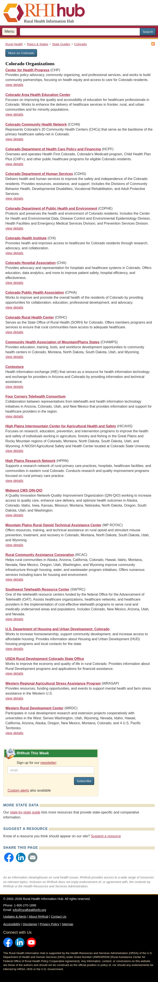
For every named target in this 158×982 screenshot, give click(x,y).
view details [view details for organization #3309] (14, 114)
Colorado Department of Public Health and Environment (51, 208)
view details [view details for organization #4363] (14, 515)
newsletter (48, 763)
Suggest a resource (106, 836)
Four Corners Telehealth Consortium (35, 396)
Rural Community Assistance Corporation (39, 555)
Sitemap (67, 924)
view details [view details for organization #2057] (14, 228)
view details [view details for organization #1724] (14, 673)
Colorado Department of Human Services (39, 174)
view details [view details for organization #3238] (14, 619)
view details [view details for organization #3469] (14, 416)
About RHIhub (38, 916)
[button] (9, 857)
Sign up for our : (37, 763)
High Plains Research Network (30, 461)
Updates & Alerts (14, 916)
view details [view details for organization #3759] (14, 357)
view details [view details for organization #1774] (14, 649)
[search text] (80, 32)
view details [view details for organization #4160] (14, 481)
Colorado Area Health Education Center (37, 95)
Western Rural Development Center (34, 708)
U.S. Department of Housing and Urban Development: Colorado (57, 629)
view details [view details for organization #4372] (14, 698)
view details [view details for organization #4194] (14, 307)
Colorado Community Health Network (36, 124)
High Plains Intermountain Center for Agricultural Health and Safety (60, 426)
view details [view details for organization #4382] (14, 387)
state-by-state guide (25, 812)
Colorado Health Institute (26, 238)
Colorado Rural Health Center (29, 317)
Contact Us (58, 916)
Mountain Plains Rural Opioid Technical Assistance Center (53, 525)
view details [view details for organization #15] (14, 733)
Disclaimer (30, 924)
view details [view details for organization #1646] (14, 164)
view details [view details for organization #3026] (14, 253)
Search (148, 32)
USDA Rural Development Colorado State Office (44, 659)
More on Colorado (21, 53)
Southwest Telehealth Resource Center (37, 589)
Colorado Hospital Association (30, 263)
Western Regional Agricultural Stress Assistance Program (53, 683)
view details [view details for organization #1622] (14, 85)
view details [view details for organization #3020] (14, 451)
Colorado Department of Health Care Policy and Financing (53, 149)
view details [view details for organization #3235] (14, 139)
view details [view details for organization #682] (14, 198)
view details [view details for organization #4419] (14, 545)
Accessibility (11, 924)
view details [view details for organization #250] (14, 332)
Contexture (14, 367)
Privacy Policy (49, 924)
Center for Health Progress (27, 70)
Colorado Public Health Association (34, 292)
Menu (9, 31)
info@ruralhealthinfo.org (29, 910)
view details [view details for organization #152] (14, 579)
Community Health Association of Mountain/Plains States (52, 342)
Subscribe (84, 781)
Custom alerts (18, 790)
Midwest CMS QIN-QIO (23, 490)
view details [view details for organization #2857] (14, 283)
